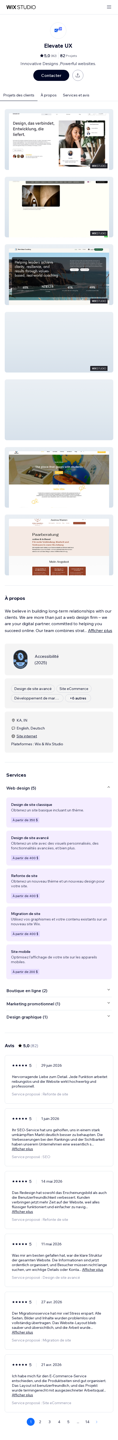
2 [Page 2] (40, 1421)
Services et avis (76, 95)
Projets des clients (18, 95)
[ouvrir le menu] (109, 7)
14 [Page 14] (87, 1421)
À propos (49, 95)
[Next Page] (97, 1422)
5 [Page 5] (68, 1421)
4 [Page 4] (59, 1421)
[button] (59, 139)
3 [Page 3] (50, 1421)
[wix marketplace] (21, 7)
